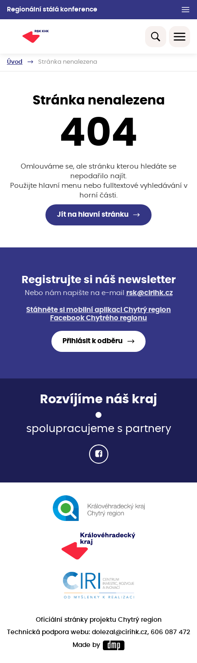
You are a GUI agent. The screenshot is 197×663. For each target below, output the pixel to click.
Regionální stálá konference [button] (52, 9)
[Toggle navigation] (179, 36)
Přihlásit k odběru (92, 341)
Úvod (15, 62)
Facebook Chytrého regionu (98, 318)
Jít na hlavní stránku (93, 214)
